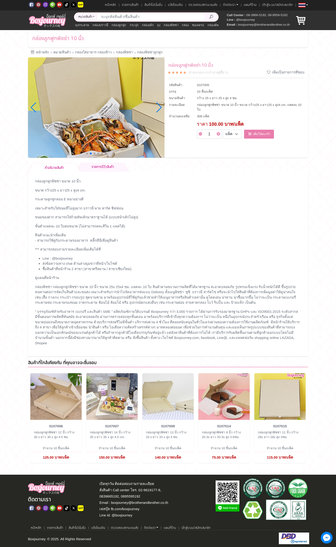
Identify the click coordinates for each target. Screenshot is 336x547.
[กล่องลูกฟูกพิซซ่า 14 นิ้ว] (112, 396)
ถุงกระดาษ (82, 25)
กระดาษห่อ (43, 302)
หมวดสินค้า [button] (85, 16)
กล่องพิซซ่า (171, 25)
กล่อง (185, 25)
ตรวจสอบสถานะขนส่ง (203, 5)
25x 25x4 (116, 287)
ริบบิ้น (218, 302)
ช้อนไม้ (103, 302)
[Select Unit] (232, 134)
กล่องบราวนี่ (100, 25)
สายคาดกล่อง (196, 302)
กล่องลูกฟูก (119, 25)
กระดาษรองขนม (65, 302)
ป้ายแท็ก (237, 302)
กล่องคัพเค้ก (215, 25)
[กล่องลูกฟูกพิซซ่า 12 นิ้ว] (56, 396)
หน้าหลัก (110, 5)
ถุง (158, 25)
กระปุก (134, 25)
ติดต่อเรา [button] (229, 5)
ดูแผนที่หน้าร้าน (47, 278)
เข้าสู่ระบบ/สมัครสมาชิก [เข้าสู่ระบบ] (277, 5)
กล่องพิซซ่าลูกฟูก (150, 52)
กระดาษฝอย (175, 302)
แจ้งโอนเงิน (175, 5)
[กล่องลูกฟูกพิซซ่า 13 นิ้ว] (168, 396)
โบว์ (210, 302)
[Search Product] (211, 17)
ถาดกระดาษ (88, 302)
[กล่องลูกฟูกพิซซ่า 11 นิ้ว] (280, 396)
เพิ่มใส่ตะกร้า (259, 134)
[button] (303, 5)
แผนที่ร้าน (250, 5)
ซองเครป (198, 25)
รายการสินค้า (130, 5)
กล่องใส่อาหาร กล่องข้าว (93, 52)
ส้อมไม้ (115, 302)
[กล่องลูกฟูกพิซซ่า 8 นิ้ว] (224, 396)
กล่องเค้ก (148, 25)
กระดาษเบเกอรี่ (284, 297)
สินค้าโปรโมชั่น (153, 5)
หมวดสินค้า (62, 52)
